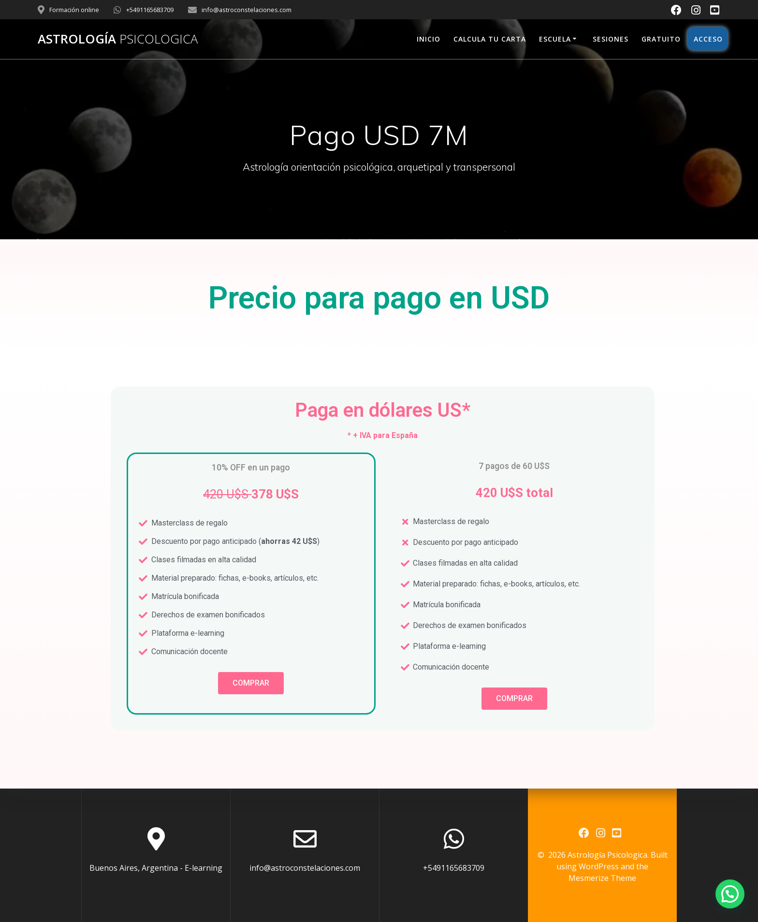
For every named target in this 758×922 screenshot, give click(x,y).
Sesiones (610, 39)
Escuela (555, 39)
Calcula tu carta (489, 39)
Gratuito (661, 39)
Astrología (118, 39)
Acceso (707, 39)
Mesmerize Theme (602, 878)
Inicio (428, 39)
